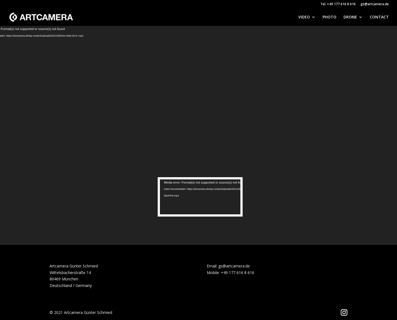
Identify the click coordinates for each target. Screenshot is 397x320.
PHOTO (329, 17)
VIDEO (304, 17)
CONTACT (379, 17)
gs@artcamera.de (375, 4)
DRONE (350, 17)
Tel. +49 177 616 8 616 (338, 4)
